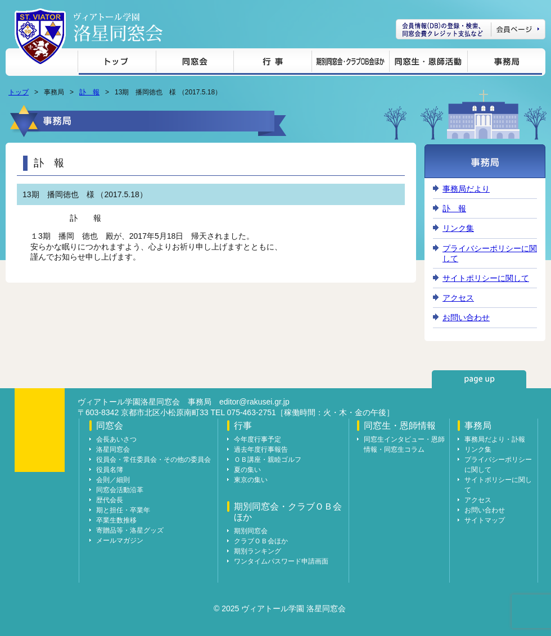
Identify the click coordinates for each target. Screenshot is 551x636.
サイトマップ (484, 520)
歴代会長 (109, 500)
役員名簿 (109, 470)
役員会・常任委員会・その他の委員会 (153, 460)
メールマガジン (119, 540)
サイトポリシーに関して (485, 278)
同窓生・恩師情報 (428, 63)
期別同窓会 (251, 531)
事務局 (504, 63)
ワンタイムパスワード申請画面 (281, 561)
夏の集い (247, 470)
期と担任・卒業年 (123, 510)
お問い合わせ (466, 317)
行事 (272, 63)
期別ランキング (257, 551)
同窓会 (194, 63)
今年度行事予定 (257, 439)
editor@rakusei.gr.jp (254, 401)
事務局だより (466, 188)
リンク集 (458, 228)
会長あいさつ (116, 439)
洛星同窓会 (113, 449)
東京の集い (251, 480)
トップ (117, 63)
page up (479, 379)
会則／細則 (113, 480)
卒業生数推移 (116, 520)
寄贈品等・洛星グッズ (130, 530)
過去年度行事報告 (261, 449)
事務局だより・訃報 (494, 439)
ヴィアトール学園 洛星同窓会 (118, 27)
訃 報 (89, 92)
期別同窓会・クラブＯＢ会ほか (350, 63)
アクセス (458, 297)
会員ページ (470, 29)
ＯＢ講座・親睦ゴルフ (267, 460)
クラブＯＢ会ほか (261, 541)
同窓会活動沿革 (119, 490)
